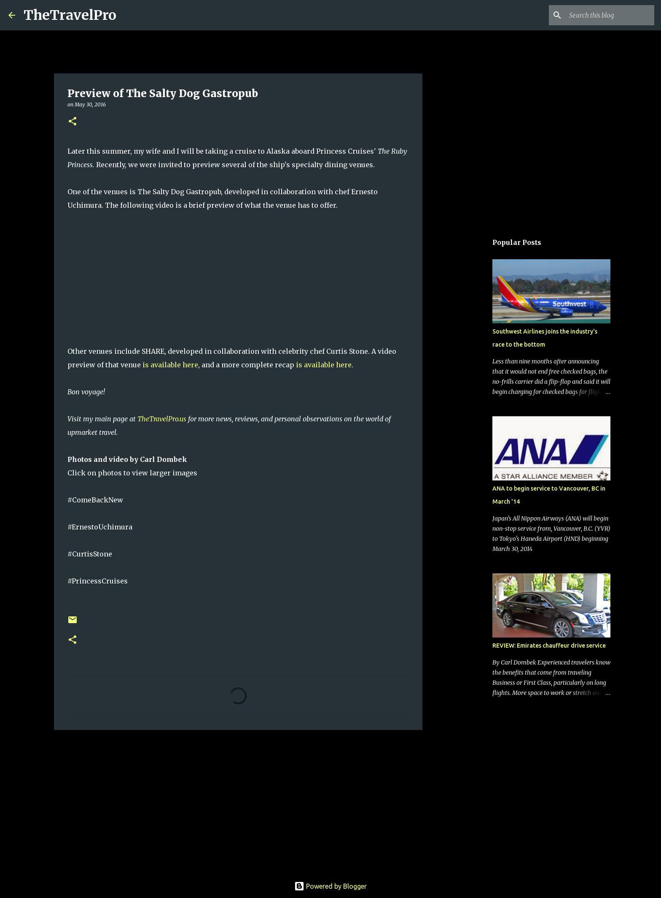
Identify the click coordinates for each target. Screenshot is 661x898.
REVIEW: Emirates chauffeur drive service (549, 645)
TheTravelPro (70, 15)
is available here (170, 365)
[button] (72, 122)
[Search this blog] (610, 15)
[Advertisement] (238, 802)
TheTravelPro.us (161, 419)
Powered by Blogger (330, 886)
